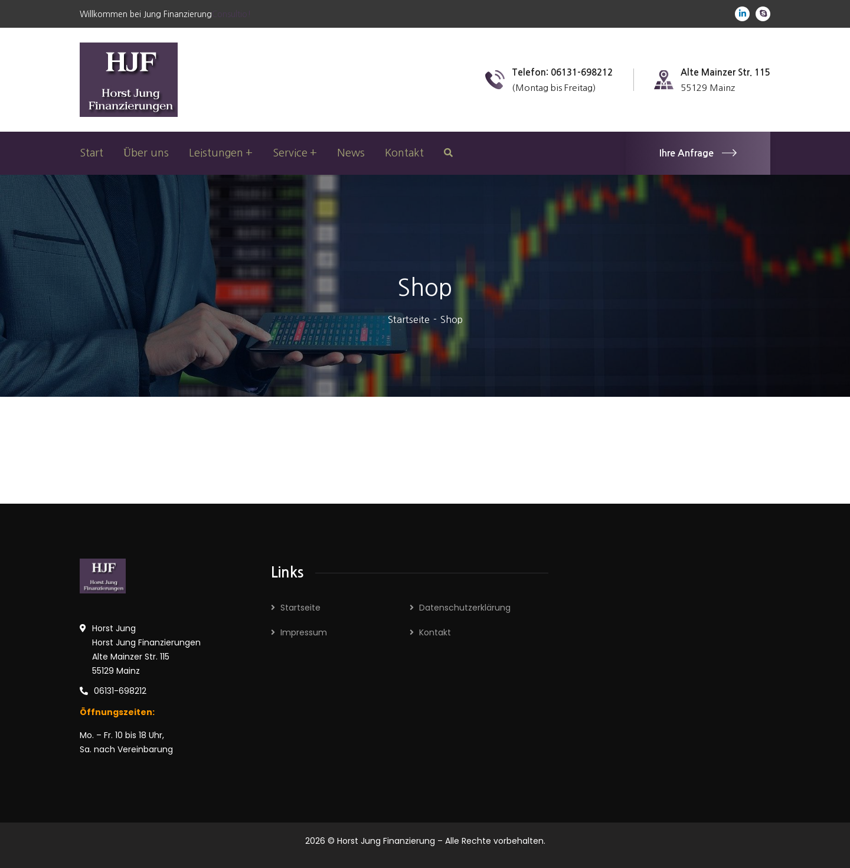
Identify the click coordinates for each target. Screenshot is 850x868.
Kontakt (435, 632)
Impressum (303, 632)
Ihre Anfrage (698, 153)
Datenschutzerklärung (465, 608)
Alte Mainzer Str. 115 (725, 72)
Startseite (409, 319)
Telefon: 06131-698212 (562, 72)
